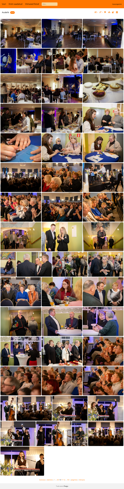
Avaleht (5, 12)
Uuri (4, 4)
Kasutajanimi (117, 4)
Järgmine (74, 480)
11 (62, 480)
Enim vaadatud (15, 4)
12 (64, 480)
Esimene (42, 480)
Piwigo (66, 486)
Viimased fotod (32, 4)
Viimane (82, 480)
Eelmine (50, 480)
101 (68, 480)
